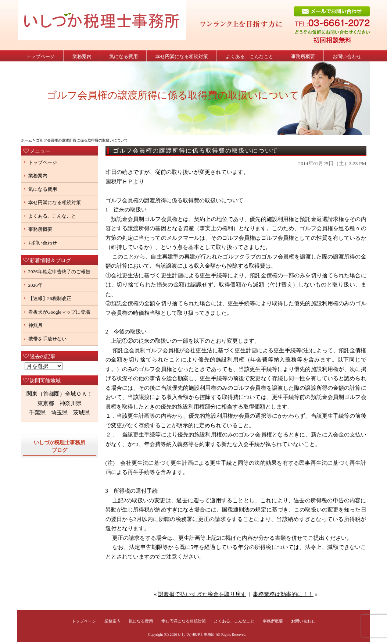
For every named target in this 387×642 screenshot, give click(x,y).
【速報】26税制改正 (52, 298)
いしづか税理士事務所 (196, 634)
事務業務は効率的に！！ (283, 594)
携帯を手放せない (47, 339)
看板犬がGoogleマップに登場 (59, 312)
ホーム (26, 140)
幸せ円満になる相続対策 (181, 56)
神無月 (35, 325)
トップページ (40, 56)
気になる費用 (123, 56)
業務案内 (82, 56)
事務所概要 (303, 56)
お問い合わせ (347, 56)
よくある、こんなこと (249, 56)
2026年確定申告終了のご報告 (59, 271)
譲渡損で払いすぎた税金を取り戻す (202, 594)
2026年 (35, 285)
